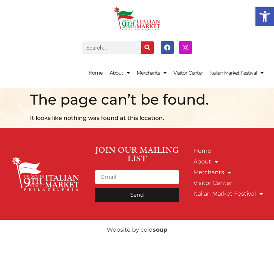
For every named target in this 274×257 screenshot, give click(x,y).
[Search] (147, 47)
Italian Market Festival (236, 73)
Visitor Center (188, 73)
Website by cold (137, 229)
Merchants (151, 73)
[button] (264, 16)
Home (95, 73)
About (120, 73)
